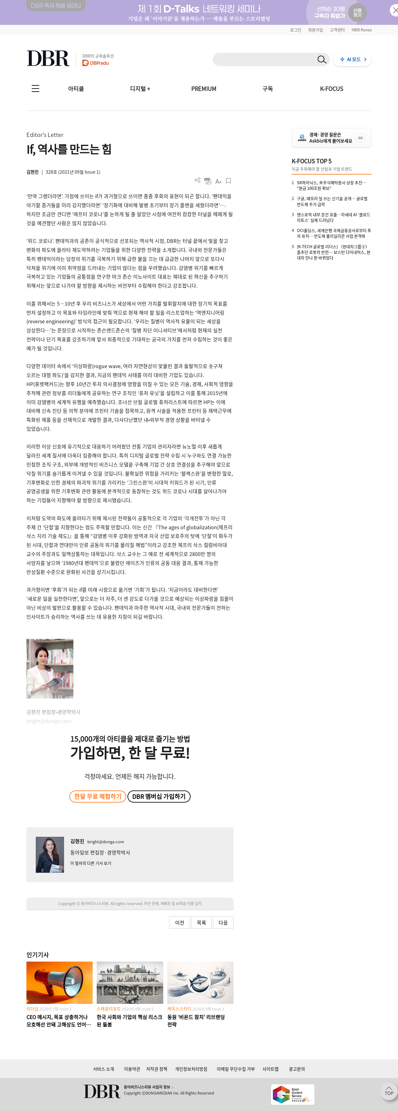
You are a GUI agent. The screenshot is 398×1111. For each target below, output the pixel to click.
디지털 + (140, 88)
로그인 (295, 30)
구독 (267, 88)
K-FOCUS (331, 88)
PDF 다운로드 (208, 181)
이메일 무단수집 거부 (236, 1069)
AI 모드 (353, 59)
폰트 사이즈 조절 (218, 181)
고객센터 (337, 30)
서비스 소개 (103, 1069)
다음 (223, 922)
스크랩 (228, 181)
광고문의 (297, 1069)
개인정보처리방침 (191, 1069)
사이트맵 (270, 1069)
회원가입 (315, 30)
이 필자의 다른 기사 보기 (90, 863)
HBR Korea (362, 30)
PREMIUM (203, 88)
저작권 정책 (156, 1069)
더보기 (197, 180)
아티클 (76, 88)
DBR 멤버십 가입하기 (159, 796)
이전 (179, 922)
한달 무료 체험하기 (98, 796)
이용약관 (132, 1069)
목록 (201, 922)
